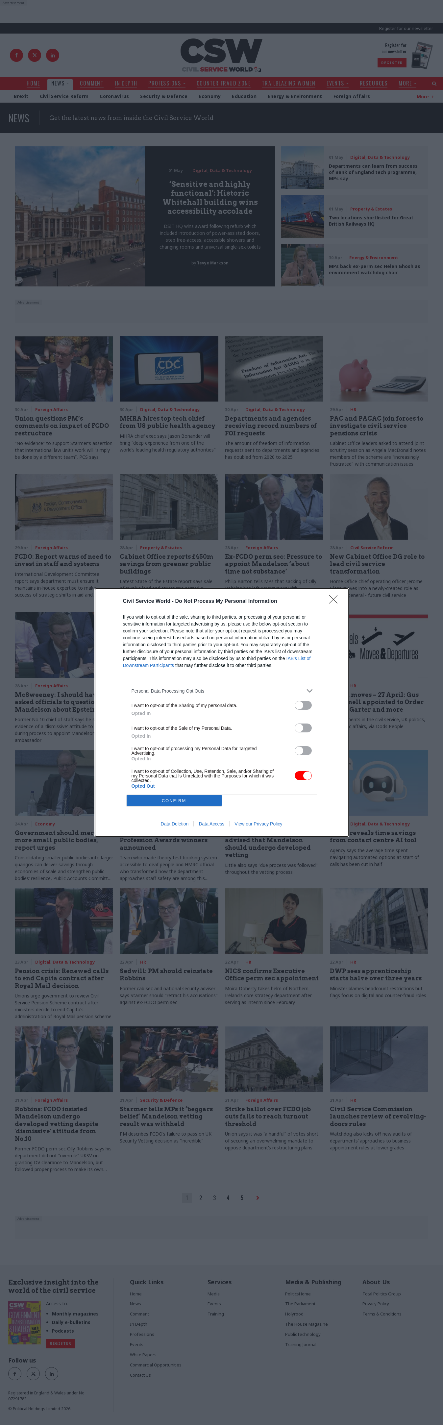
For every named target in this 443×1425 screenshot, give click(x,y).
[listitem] (222, 690)
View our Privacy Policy (258, 823)
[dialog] (221, 712)
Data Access (211, 823)
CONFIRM (174, 800)
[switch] (303, 705)
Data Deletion (175, 823)
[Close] (335, 601)
